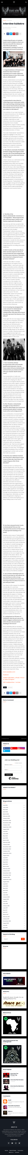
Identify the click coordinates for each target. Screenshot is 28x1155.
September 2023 (14, 879)
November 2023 (14, 875)
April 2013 (14, 927)
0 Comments (8, 29)
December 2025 (14, 820)
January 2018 (14, 906)
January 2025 (14, 844)
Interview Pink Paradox (16, 1080)
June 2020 (14, 895)
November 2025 (14, 823)
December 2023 (14, 873)
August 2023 (14, 882)
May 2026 (14, 809)
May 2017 (14, 910)
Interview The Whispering (14, 1074)
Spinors (10, 1111)
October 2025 (14, 825)
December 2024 (14, 847)
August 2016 (14, 923)
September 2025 (14, 827)
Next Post (23, 738)
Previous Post (5, 738)
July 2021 (14, 892)
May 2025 (14, 836)
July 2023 (14, 884)
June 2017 (14, 908)
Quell (9, 1100)
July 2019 (14, 901)
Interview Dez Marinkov (17, 1086)
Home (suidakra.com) (9, 672)
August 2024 (14, 855)
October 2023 (14, 877)
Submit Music (12, 1150)
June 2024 (14, 860)
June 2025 (14, 834)
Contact (17, 1152)
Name (6, 769)
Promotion (20, 1150)
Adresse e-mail (8, 764)
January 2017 (14, 919)
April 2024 (14, 864)
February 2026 (14, 816)
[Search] (12, 939)
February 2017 (14, 917)
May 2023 (14, 888)
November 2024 (14, 849)
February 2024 (14, 868)
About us (11, 1152)
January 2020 (14, 897)
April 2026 (14, 812)
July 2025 (14, 831)
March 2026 (14, 814)
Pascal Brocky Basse (14, 1106)
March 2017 (14, 914)
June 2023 (14, 886)
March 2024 (14, 866)
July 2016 (14, 925)
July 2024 (14, 858)
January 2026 (14, 818)
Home (4, 20)
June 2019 (14, 903)
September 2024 (14, 853)
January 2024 (14, 871)
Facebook (6, 675)
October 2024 (14, 851)
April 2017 (14, 912)
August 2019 (14, 899)
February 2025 (14, 842)
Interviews (9, 20)
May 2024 (14, 862)
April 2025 (14, 838)
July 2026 (14, 805)
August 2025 (14, 829)
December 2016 (14, 921)
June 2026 (14, 807)
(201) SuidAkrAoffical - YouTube (11, 682)
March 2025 (14, 840)
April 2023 (14, 890)
